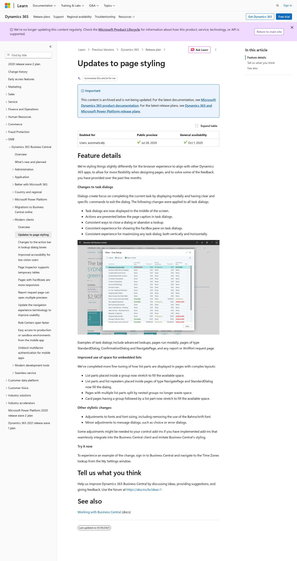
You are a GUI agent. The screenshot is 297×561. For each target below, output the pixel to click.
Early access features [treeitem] (21, 79)
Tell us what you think (261, 63)
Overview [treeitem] (21, 154)
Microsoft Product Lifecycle (119, 29)
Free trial (284, 17)
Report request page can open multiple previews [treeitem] (33, 294)
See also (252, 68)
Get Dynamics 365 (260, 17)
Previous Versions (103, 50)
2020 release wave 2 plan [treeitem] (24, 64)
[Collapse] (50, 46)
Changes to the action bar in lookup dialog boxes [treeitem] (34, 244)
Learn (81, 50)
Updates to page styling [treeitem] (33, 235)
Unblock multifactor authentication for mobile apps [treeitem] (34, 353)
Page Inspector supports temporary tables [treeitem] (33, 269)
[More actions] (215, 49)
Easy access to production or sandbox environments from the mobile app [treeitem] (34, 335)
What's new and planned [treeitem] (30, 162)
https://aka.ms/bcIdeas (142, 489)
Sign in (287, 5)
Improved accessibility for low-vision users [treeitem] (34, 257)
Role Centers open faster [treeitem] (33, 322)
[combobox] (28, 55)
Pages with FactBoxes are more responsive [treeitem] (34, 282)
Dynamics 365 (130, 50)
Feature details (256, 57)
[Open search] (277, 5)
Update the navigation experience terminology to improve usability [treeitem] (34, 310)
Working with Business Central (99, 512)
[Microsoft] (7, 5)
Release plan (153, 50)
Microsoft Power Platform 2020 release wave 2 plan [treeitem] (28, 412)
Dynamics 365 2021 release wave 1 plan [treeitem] (29, 425)
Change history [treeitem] (17, 72)
